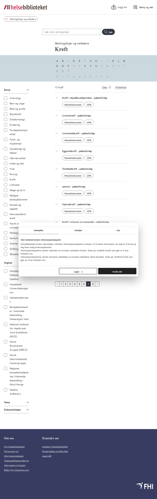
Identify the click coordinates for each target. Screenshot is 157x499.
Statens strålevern (15, 391)
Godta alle (117, 271)
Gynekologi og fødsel (17, 150)
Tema (7, 402)
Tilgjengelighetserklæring (16, 460)
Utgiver (8, 262)
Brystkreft (15, 114)
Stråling (14, 248)
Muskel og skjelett (15, 206)
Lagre (78, 271)
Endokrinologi (17, 119)
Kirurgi (13, 174)
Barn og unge (17, 103)
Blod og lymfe (17, 108)
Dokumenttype (12, 409)
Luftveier (15, 184)
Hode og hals (17, 163)
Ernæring (15, 124)
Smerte (14, 243)
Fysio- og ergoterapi (15, 141)
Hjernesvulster (18, 158)
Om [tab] (118, 230)
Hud (12, 168)
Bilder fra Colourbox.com (16, 470)
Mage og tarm (17, 190)
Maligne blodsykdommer (19, 197)
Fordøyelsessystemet (18, 132)
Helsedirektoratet (19, 299)
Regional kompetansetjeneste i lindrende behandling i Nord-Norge (19, 376)
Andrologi (15, 98)
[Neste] (97, 283)
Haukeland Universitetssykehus (19, 288)
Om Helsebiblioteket (14, 446)
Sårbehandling (17, 254)
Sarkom (14, 238)
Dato (104, 87)
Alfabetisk (120, 87)
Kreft (13, 179)
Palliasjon (15, 232)
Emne (7, 90)
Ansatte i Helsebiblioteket (55, 446)
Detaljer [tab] (78, 230)
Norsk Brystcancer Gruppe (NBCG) (18, 345)
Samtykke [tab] (38, 230)
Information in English (14, 465)
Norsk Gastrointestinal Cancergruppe (18, 359)
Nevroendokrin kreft (18, 216)
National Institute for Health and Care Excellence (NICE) (19, 330)
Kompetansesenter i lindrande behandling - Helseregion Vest (19, 313)
